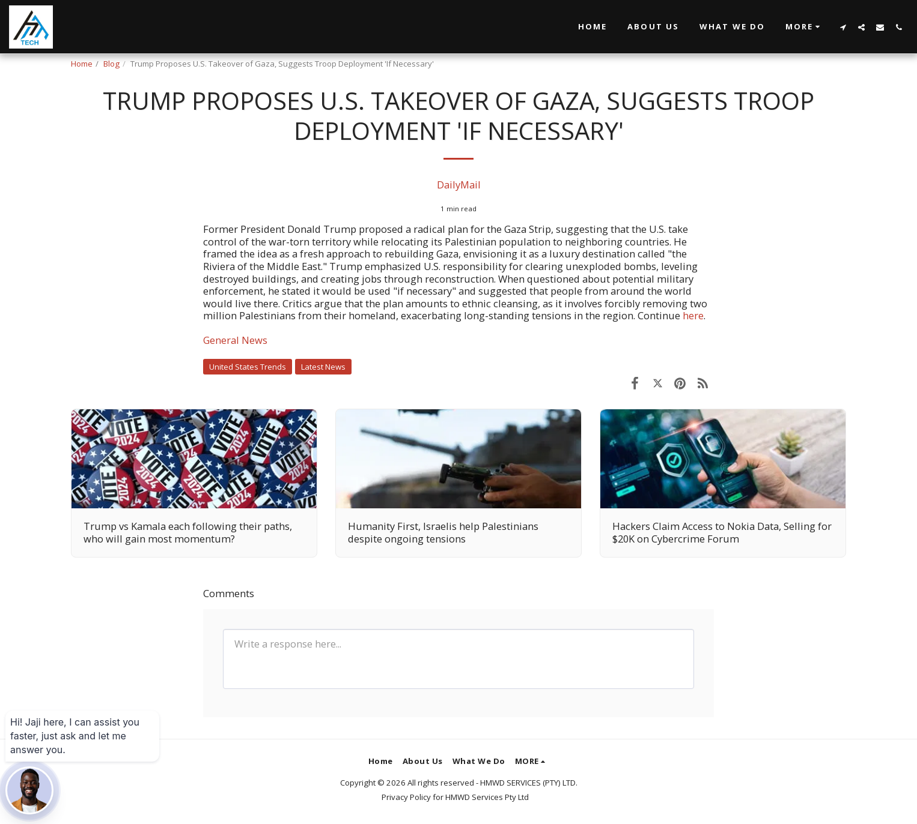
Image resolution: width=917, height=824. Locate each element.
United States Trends (247, 366)
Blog (111, 63)
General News (235, 340)
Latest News (323, 366)
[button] (804, 27)
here (693, 315)
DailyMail (459, 184)
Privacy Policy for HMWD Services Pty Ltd (455, 797)
